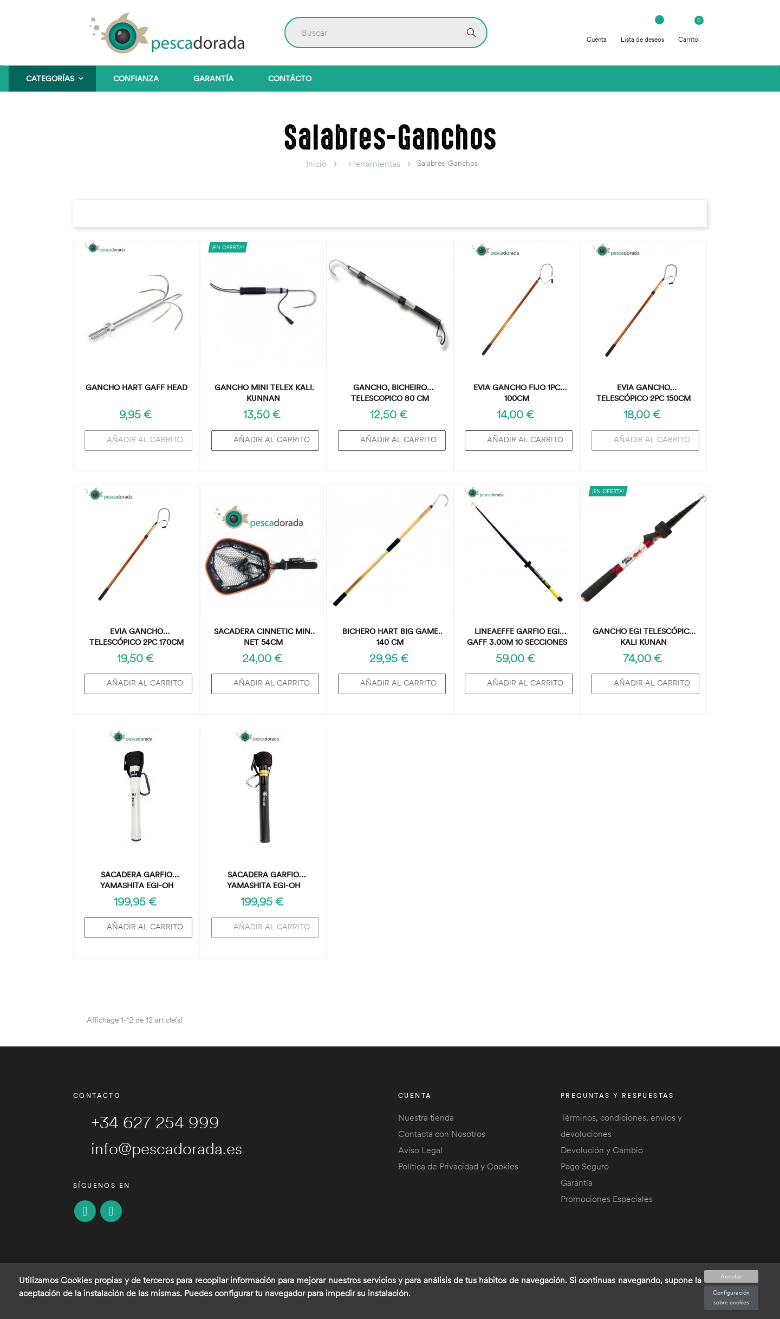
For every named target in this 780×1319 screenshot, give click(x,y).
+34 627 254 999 (146, 1122)
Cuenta (597, 31)
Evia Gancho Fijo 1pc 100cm (516, 393)
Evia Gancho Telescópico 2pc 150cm (643, 393)
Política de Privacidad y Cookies (458, 1166)
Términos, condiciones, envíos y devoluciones (621, 1125)
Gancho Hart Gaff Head (136, 387)
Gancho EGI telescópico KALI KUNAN (644, 636)
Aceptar (731, 1276)
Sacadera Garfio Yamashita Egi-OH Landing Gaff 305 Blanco (136, 880)
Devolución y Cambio (602, 1150)
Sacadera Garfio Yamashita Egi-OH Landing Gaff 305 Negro (263, 880)
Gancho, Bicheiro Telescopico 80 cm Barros (390, 393)
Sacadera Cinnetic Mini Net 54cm (263, 636)
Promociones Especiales (607, 1198)
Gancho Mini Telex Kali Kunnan (263, 393)
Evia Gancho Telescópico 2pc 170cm (136, 636)
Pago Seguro (585, 1166)
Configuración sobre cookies (731, 1297)
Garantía (577, 1182)
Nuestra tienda (426, 1117)
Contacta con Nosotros (441, 1133)
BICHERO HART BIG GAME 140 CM (390, 636)
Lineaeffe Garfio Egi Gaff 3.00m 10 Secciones (517, 636)
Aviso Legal (420, 1150)
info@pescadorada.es (157, 1148)
